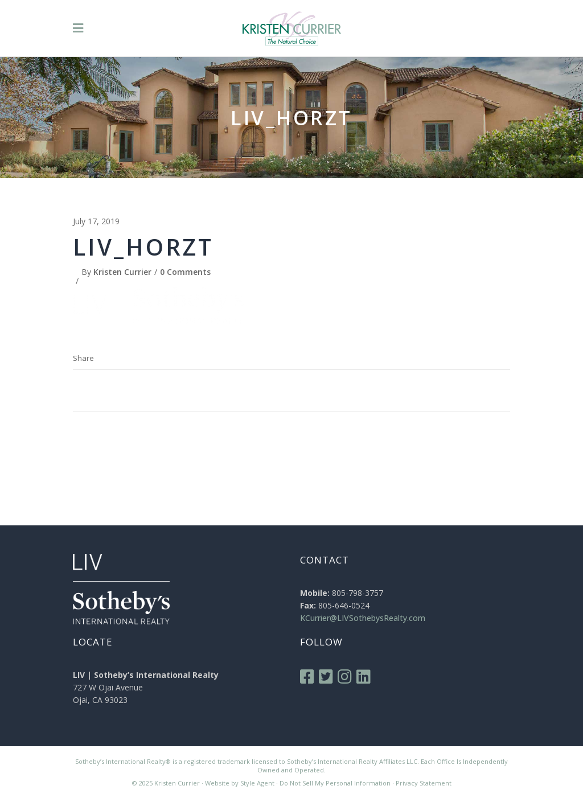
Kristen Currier (122, 271)
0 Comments (185, 271)
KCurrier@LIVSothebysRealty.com (362, 617)
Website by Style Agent (239, 783)
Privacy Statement (423, 783)
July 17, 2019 (96, 221)
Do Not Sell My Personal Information (335, 783)
